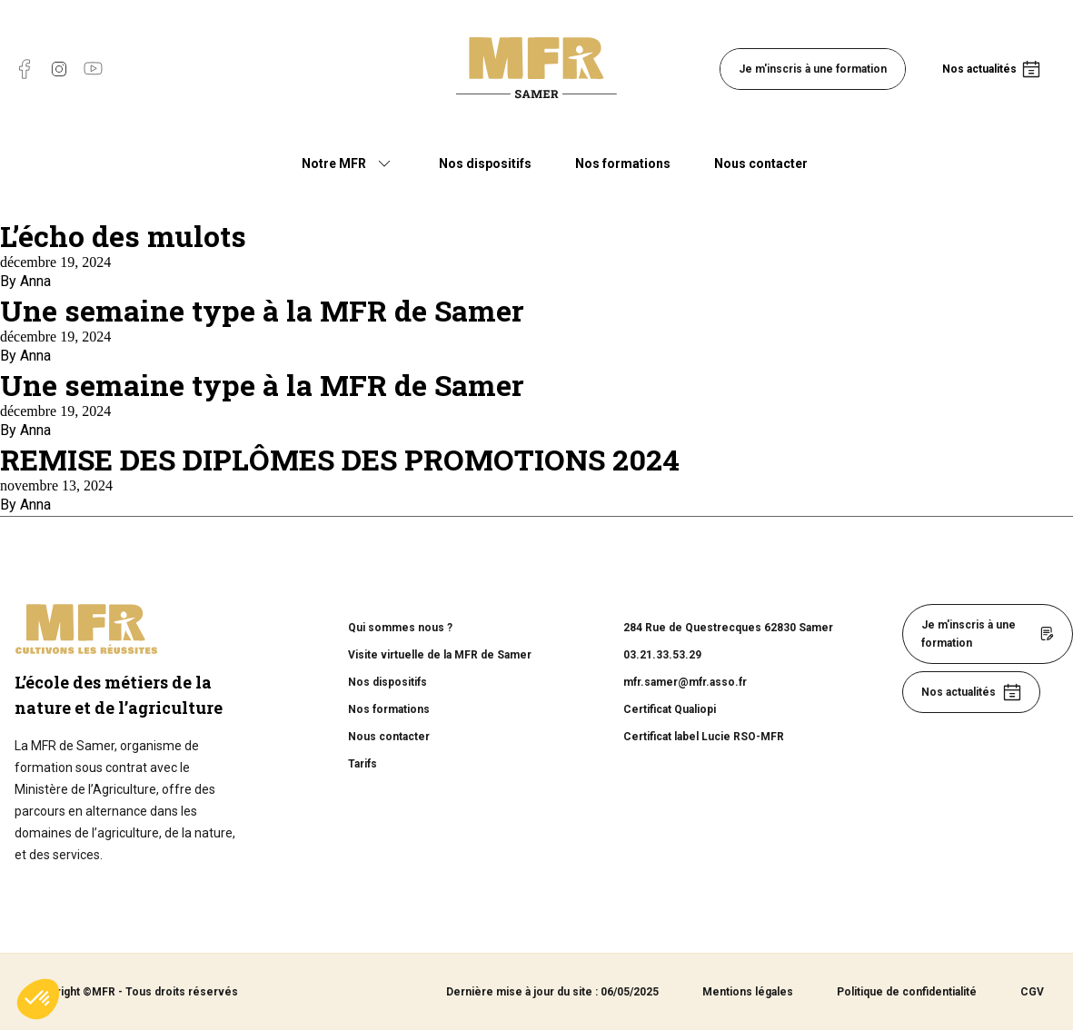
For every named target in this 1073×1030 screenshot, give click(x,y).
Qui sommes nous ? (400, 627)
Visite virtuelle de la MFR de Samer (440, 655)
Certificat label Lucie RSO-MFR (703, 736)
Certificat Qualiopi (669, 709)
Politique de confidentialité (907, 991)
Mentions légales (747, 991)
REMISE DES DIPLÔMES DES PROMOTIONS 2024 (340, 459)
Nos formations (623, 163)
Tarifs (362, 764)
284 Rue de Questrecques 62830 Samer (728, 627)
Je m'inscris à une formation (813, 69)
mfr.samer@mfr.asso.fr (685, 682)
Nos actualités (979, 69)
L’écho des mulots (123, 235)
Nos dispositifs (485, 163)
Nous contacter (761, 163)
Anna (35, 281)
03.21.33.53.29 (662, 655)
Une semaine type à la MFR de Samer (262, 310)
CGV (1032, 991)
